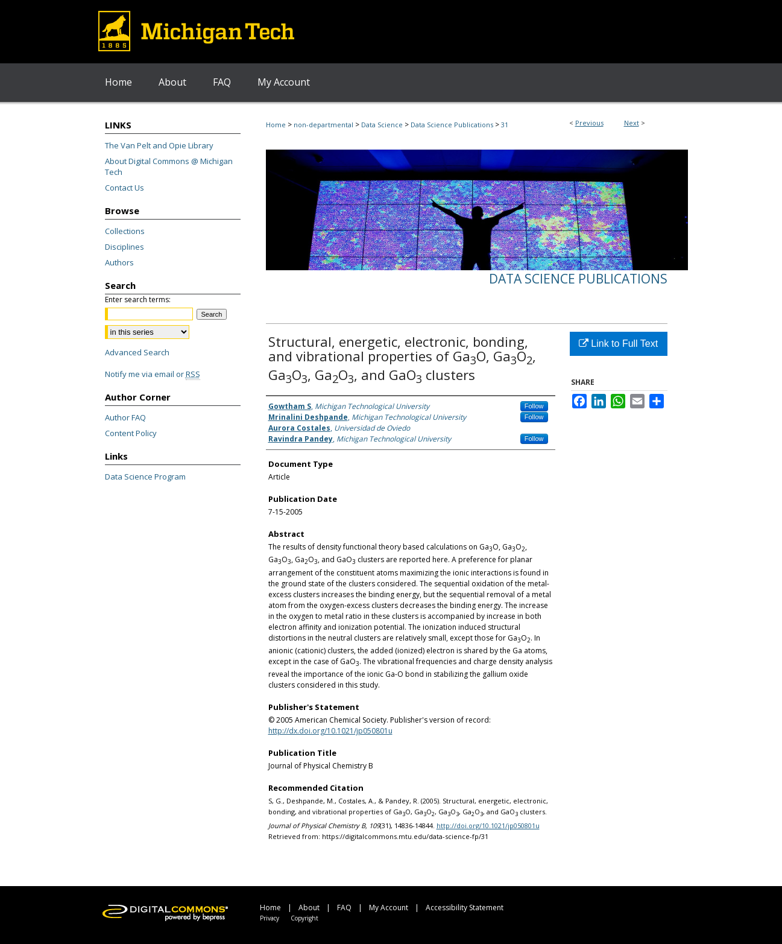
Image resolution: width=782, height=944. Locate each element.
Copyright (304, 918)
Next (631, 122)
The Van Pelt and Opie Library (159, 145)
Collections (125, 231)
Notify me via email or (152, 374)
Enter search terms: (138, 299)
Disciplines (124, 246)
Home (276, 124)
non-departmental (323, 124)
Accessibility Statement (464, 907)
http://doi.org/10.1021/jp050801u (488, 825)
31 (504, 124)
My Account (388, 907)
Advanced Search (137, 352)
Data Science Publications (452, 124)
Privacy (269, 918)
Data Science (382, 124)
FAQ (344, 907)
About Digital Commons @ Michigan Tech (169, 166)
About (309, 907)
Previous (589, 122)
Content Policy (131, 433)
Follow (534, 406)
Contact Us (124, 187)
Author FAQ (125, 417)
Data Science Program (145, 476)
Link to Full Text (618, 343)
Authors (119, 262)
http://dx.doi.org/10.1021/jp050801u (330, 731)
